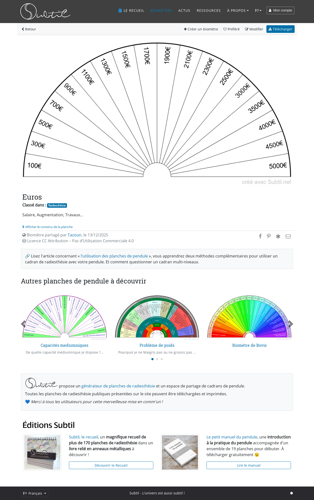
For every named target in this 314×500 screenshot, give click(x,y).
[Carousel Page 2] (157, 359)
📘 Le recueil (131, 10)
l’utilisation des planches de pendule (114, 256)
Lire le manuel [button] (249, 465)
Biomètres (161, 10)
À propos (236, 10)
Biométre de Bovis (249, 345)
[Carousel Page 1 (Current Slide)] (152, 359)
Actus (184, 10)
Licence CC (78, 241)
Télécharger (280, 29)
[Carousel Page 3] (162, 359)
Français (33, 493)
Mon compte (280, 10)
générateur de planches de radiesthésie (118, 386)
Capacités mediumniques (64, 345)
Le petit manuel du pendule (232, 437)
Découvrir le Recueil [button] (111, 465)
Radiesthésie (57, 205)
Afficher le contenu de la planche (47, 227)
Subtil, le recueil (83, 437)
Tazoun (74, 235)
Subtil (134, 493)
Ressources (209, 10)
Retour (29, 29)
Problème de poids (157, 345)
